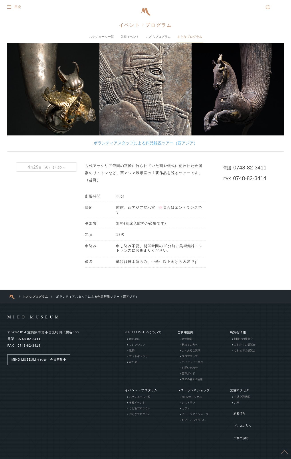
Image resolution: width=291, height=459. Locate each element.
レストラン (188, 402)
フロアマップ (190, 356)
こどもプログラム (158, 36)
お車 (237, 402)
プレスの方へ (239, 417)
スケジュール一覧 (101, 36)
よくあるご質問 (191, 350)
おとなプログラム (189, 36)
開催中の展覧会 (243, 338)
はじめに (134, 338)
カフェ (186, 408)
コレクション (137, 344)
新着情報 (236, 411)
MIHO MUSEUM (41, 317)
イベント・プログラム (145, 25)
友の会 (133, 362)
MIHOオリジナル (192, 396)
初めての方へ (190, 344)
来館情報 (187, 338)
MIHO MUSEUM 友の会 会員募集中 (40, 359)
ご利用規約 (238, 424)
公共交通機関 (242, 396)
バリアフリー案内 (192, 362)
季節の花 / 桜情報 (192, 379)
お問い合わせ (190, 367)
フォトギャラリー (139, 356)
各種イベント (130, 36)
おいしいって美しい (194, 419)
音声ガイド (188, 373)
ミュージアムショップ (195, 414)
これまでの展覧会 (244, 350)
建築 (132, 350)
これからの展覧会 (244, 344)
